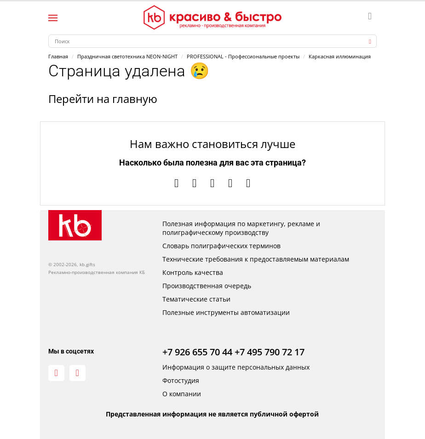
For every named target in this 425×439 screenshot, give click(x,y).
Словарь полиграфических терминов (221, 245)
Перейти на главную (102, 98)
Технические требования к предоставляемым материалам (255, 259)
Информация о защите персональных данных (236, 367)
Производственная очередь (206, 285)
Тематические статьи (196, 299)
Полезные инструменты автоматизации (226, 312)
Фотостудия (180, 380)
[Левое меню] (52, 18)
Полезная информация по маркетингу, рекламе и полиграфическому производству (241, 228)
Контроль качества (192, 272)
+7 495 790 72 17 (269, 352)
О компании (181, 393)
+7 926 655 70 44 (197, 352)
